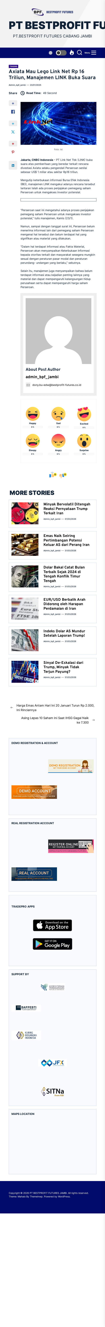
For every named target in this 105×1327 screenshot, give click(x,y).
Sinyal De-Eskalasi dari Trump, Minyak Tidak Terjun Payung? (63, 667)
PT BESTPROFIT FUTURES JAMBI (52, 25)
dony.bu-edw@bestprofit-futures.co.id (53, 385)
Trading (13, 66)
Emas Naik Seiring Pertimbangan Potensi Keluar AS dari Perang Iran (66, 540)
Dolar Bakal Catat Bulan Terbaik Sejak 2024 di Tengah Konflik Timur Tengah (64, 574)
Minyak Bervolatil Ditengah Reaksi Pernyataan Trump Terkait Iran (66, 509)
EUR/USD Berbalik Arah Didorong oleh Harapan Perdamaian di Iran (64, 604)
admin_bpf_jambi (17, 85)
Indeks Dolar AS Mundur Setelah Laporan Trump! (64, 633)
